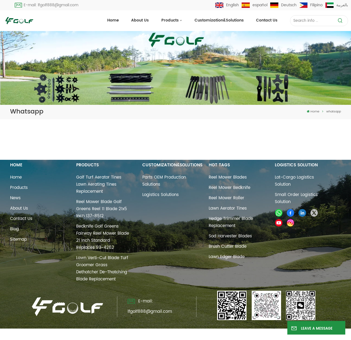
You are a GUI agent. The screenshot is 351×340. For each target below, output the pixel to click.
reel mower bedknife (229, 187)
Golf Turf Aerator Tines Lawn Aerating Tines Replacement (98, 184)
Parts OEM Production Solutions (164, 181)
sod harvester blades (230, 236)
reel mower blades (228, 177)
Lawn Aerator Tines (228, 208)
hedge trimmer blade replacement (231, 222)
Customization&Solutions (219, 20)
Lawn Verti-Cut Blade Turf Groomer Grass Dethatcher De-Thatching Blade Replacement (102, 269)
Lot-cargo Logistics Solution (294, 181)
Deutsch (283, 5)
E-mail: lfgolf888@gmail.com (46, 5)
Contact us (267, 20)
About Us (140, 20)
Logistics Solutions (160, 194)
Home (113, 20)
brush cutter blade (228, 246)
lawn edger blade (227, 256)
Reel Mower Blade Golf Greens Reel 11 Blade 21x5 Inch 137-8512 (101, 208)
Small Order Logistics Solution (296, 198)
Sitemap (18, 239)
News (15, 198)
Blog (14, 229)
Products (170, 20)
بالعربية (336, 5)
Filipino (311, 5)
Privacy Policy (231, 332)
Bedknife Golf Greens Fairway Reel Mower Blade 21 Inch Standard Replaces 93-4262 (102, 237)
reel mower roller (226, 198)
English (227, 5)
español (254, 5)
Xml (207, 332)
